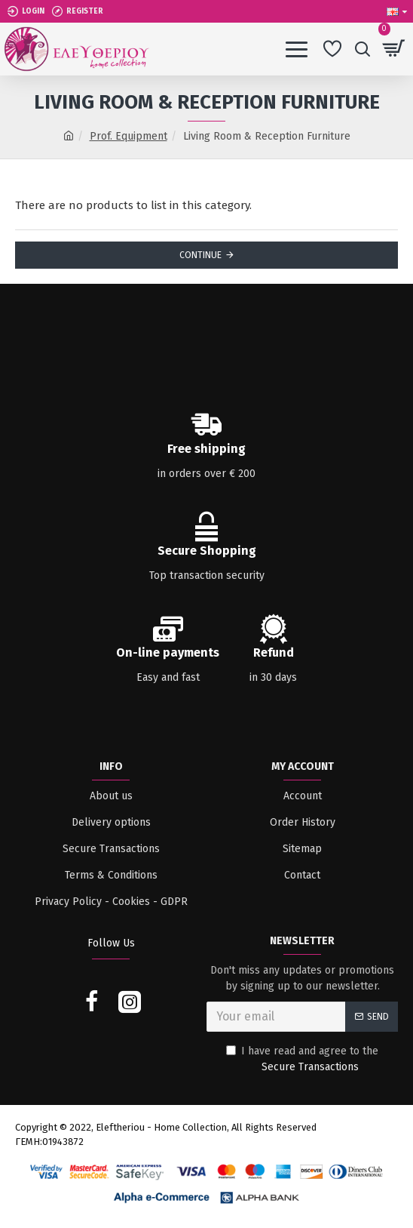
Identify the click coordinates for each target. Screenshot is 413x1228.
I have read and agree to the (302, 1060)
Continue (200, 255)
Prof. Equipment (128, 136)
